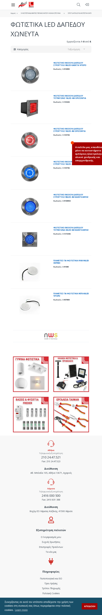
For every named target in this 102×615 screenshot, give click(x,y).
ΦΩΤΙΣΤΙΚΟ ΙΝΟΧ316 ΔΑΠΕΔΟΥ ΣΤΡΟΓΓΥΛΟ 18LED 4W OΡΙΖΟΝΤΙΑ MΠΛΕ (69, 164)
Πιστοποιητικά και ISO (51, 578)
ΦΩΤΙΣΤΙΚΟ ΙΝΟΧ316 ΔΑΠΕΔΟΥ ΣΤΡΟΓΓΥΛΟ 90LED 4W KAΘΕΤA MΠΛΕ (70, 196)
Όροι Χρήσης (51, 583)
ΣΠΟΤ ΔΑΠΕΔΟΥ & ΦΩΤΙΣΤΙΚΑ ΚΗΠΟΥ (80, 13)
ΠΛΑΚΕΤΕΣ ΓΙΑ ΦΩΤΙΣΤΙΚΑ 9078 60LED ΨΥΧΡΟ (71, 294)
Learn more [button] (21, 610)
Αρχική (13, 13)
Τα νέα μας (51, 551)
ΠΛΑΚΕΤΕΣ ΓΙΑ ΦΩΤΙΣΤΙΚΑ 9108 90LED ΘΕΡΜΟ (71, 261)
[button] (78, 4)
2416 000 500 (51, 495)
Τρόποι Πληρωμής (51, 588)
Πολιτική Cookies (51, 593)
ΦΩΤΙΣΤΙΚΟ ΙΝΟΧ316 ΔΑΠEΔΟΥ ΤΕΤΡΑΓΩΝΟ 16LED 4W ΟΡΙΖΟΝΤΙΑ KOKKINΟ (69, 98)
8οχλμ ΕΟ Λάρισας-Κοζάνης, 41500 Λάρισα (51, 511)
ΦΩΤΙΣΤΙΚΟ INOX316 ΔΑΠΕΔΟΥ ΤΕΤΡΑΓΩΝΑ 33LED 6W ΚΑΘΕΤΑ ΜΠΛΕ (71, 228)
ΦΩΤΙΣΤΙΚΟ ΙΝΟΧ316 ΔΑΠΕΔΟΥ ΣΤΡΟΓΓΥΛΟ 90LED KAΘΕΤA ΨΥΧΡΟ (69, 64)
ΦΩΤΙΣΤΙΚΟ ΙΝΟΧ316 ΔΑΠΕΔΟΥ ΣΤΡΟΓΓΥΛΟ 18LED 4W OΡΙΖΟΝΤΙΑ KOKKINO (69, 131)
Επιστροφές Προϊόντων (51, 546)
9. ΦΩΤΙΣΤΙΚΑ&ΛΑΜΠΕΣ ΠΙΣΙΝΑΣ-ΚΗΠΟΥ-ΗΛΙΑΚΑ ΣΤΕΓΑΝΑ (41, 13)
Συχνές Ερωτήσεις (51, 541)
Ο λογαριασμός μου (51, 537)
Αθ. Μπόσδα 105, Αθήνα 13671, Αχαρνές (51, 472)
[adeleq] (26, 5)
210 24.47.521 (51, 457)
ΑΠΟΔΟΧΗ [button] (89, 606)
